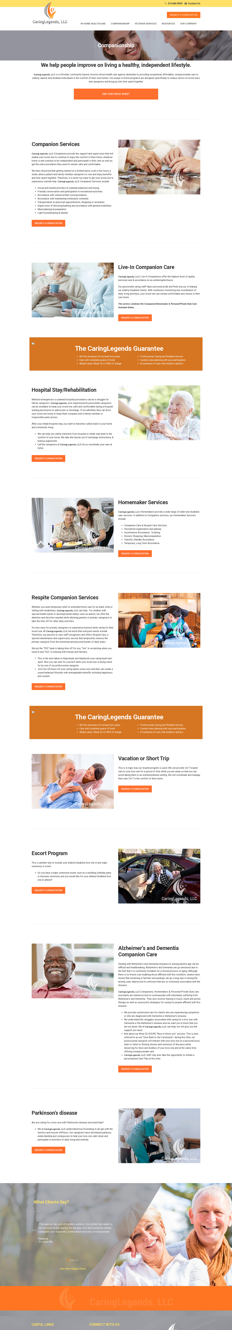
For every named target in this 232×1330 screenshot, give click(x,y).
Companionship (120, 23)
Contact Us (194, 3)
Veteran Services (146, 23)
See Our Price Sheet (116, 94)
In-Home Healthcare (93, 23)
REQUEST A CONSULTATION (183, 15)
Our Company (188, 23)
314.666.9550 (175, 3)
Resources (168, 23)
